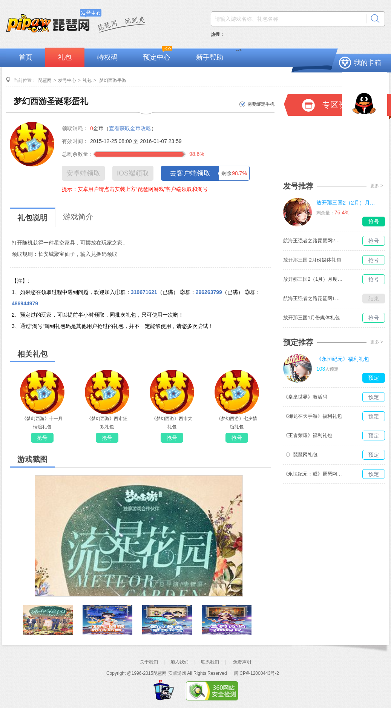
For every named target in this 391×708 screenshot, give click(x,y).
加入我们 (179, 662)
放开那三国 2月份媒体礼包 (312, 260)
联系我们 (210, 662)
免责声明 (242, 662)
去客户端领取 (190, 173)
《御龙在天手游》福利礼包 (312, 416)
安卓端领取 (83, 173)
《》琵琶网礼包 (300, 454)
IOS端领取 (133, 173)
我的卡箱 (367, 62)
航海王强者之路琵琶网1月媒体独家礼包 (313, 298)
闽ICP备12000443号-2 (256, 673)
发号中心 (67, 80)
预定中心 (156, 57)
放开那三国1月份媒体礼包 (311, 317)
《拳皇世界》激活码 (305, 397)
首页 (25, 57)
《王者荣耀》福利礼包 (307, 435)
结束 (373, 299)
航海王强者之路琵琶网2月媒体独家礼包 (313, 240)
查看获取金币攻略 (130, 128)
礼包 (65, 57)
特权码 (107, 57)
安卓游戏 (177, 673)
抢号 (42, 438)
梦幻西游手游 (112, 80)
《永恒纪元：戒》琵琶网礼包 (313, 474)
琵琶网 (45, 80)
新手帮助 (209, 57)
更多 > (376, 185)
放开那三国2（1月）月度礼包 (313, 279)
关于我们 (149, 662)
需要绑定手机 (260, 104)
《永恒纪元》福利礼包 (342, 359)
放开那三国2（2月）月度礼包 (346, 203)
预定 (373, 378)
